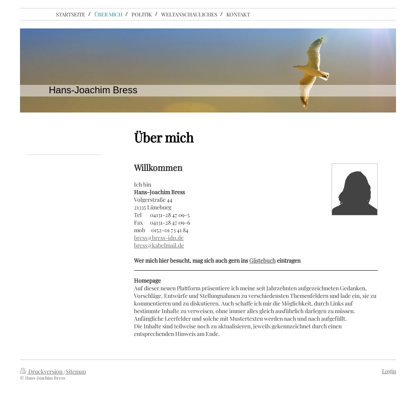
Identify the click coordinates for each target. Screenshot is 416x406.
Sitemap (76, 371)
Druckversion (42, 371)
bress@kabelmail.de (159, 245)
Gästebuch (262, 260)
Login (389, 371)
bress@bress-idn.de (159, 237)
